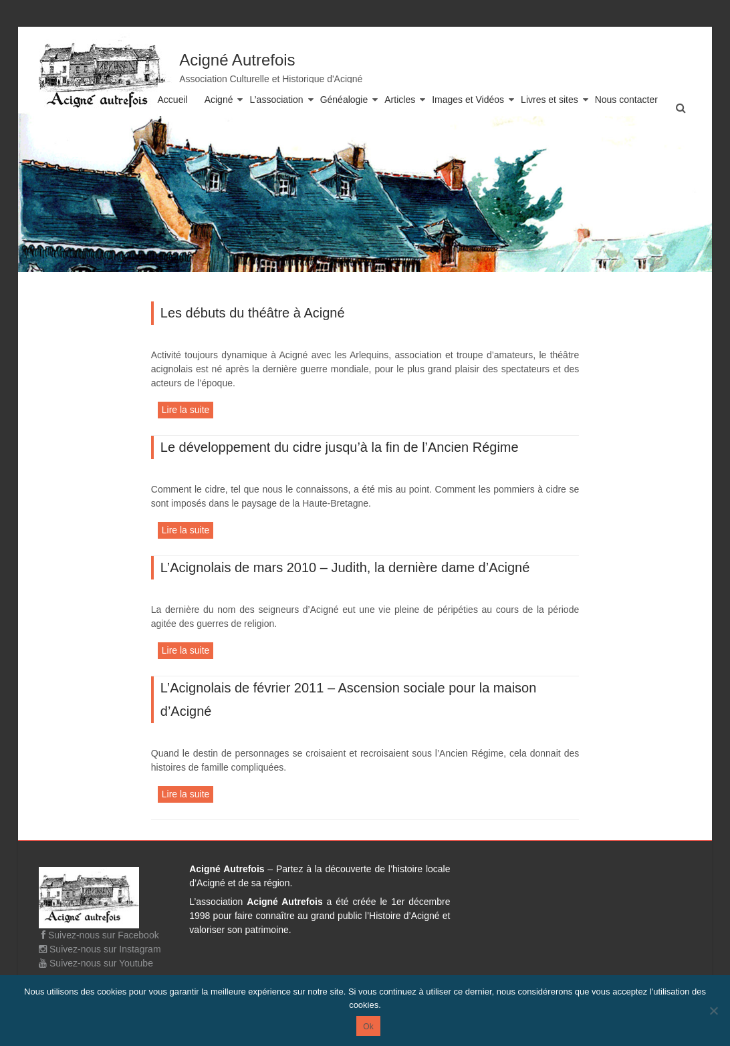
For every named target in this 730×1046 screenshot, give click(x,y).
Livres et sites (549, 99)
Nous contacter (626, 99)
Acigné (219, 99)
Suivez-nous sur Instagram (99, 949)
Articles (399, 99)
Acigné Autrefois (237, 60)
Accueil (173, 99)
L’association (276, 99)
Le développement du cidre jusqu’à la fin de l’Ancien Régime (339, 447)
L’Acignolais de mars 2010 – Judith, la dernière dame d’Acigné (345, 567)
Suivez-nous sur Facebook (99, 935)
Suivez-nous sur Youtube (96, 963)
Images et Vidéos (468, 99)
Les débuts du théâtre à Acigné (252, 312)
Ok (368, 1026)
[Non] (713, 1010)
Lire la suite (186, 409)
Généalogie (344, 99)
